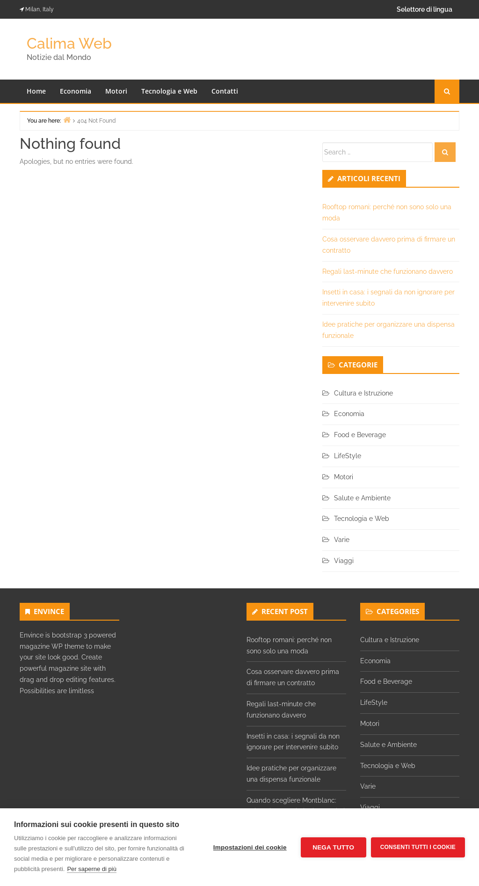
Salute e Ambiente (362, 498)
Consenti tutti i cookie (418, 847)
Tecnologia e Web (169, 91)
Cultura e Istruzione (363, 393)
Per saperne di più (91, 868)
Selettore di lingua (424, 9)
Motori (116, 91)
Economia (75, 91)
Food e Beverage (360, 435)
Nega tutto (333, 847)
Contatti (224, 91)
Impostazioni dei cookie (250, 847)
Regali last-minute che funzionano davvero (387, 271)
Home (36, 91)
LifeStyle (347, 456)
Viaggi (344, 560)
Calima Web (69, 43)
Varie (341, 539)
